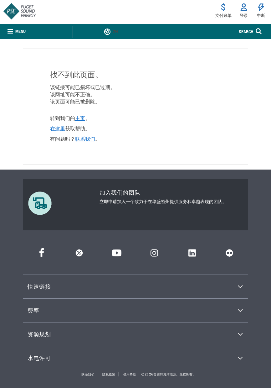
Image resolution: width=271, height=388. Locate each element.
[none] (17, 31)
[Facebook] (41, 254)
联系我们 (85, 139)
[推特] (79, 254)
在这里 (57, 128)
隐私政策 (108, 374)
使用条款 (129, 374)
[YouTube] (116, 254)
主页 (80, 118)
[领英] (192, 254)
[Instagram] (154, 254)
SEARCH (246, 31)
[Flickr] (229, 254)
